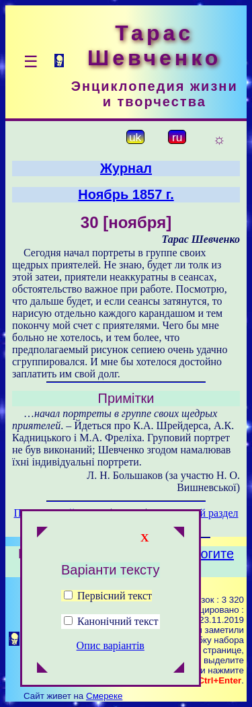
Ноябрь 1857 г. (125, 194)
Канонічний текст (117, 621)
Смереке (104, 696)
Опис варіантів (110, 645)
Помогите (204, 553)
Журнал (126, 168)
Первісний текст (108, 595)
